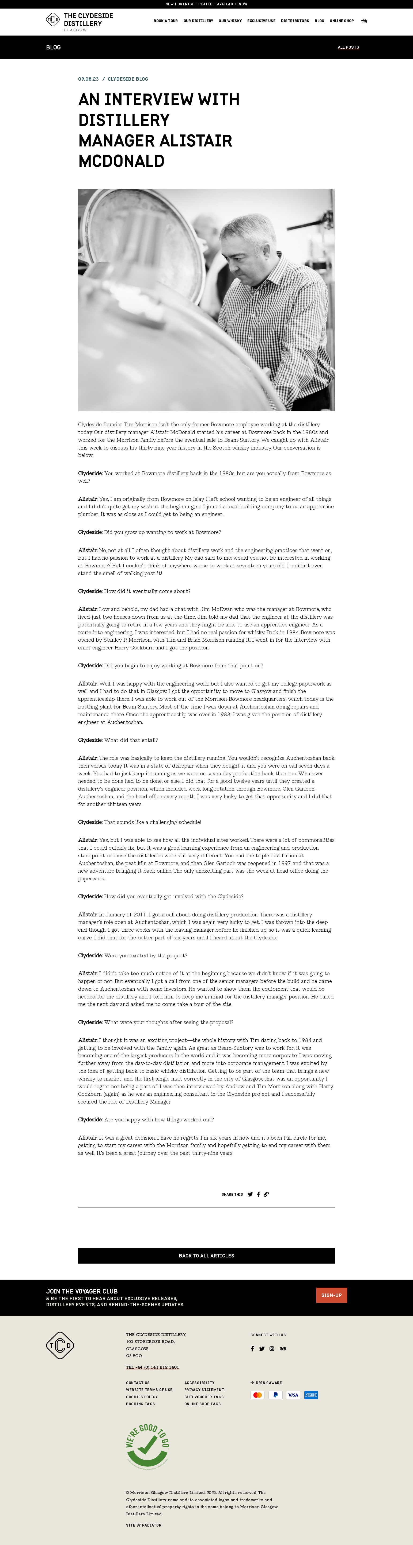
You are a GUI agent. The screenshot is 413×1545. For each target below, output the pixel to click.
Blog (319, 21)
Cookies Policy (142, 1397)
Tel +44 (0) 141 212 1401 (152, 1368)
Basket (364, 21)
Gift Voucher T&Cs (204, 1397)
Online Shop (342, 21)
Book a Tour (166, 21)
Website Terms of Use (149, 1390)
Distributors (295, 21)
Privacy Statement (204, 1390)
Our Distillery (198, 21)
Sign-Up (331, 1295)
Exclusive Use (261, 21)
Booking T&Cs (140, 1404)
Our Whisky (230, 21)
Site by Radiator (143, 1525)
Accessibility (199, 1383)
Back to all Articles (206, 1255)
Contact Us (138, 1383)
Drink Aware (269, 1383)
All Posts (348, 47)
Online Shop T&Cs (202, 1404)
